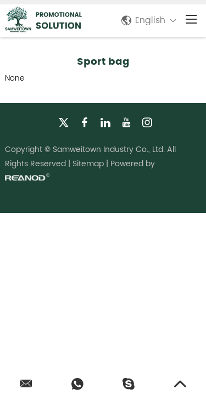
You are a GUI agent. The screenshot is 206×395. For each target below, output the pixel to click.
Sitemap (88, 163)
